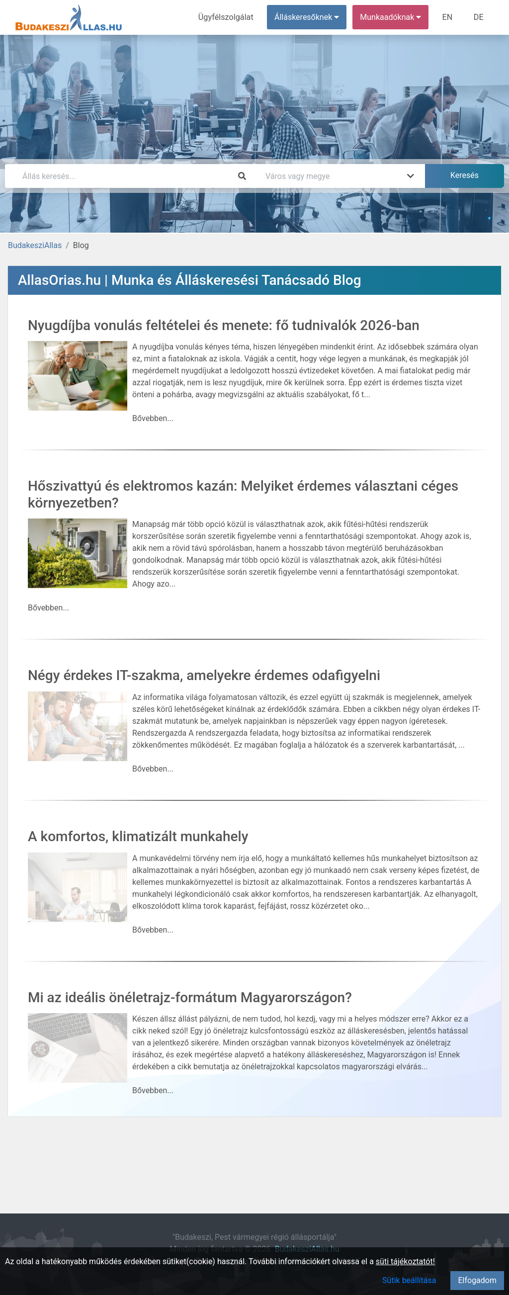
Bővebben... (152, 418)
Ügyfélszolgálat (227, 17)
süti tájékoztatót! (405, 1261)
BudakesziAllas (35, 245)
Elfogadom (477, 1280)
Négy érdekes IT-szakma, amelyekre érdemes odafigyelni (204, 675)
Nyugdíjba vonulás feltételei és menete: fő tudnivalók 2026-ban (224, 325)
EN (448, 17)
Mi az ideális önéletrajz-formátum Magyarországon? (190, 997)
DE (479, 17)
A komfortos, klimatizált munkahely (138, 836)
